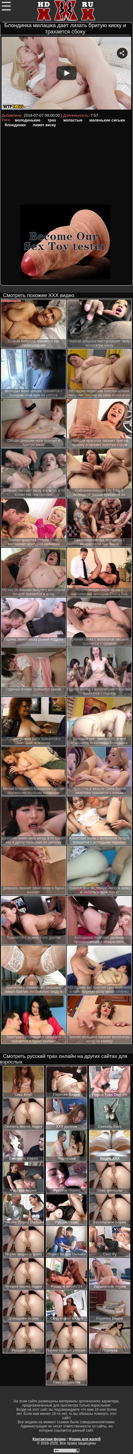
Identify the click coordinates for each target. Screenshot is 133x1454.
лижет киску (44, 125)
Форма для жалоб (85, 1439)
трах (52, 120)
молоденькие (27, 120)
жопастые (72, 120)
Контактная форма (49, 1439)
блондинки (14, 125)
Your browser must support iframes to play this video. (66, 74)
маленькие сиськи (107, 120)
